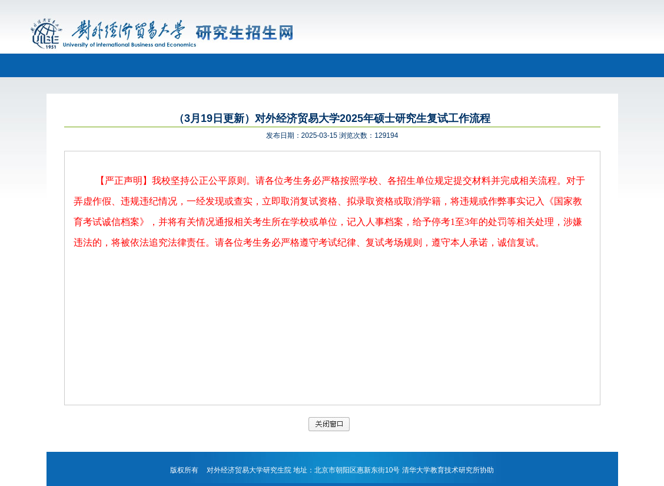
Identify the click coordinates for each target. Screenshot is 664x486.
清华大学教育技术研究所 (441, 470)
